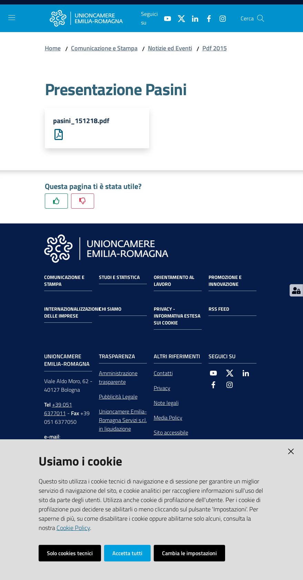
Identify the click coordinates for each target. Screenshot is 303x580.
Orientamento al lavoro (174, 281)
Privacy (162, 388)
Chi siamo (110, 309)
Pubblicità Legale (118, 397)
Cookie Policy (73, 527)
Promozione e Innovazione (225, 281)
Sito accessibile (171, 433)
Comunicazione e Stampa (104, 48)
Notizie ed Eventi (170, 48)
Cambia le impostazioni (189, 553)
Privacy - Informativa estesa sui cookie (177, 316)
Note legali (166, 403)
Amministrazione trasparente (118, 377)
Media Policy (168, 418)
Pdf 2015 (214, 48)
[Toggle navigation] (12, 17)
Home (53, 48)
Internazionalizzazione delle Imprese (72, 312)
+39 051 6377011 (58, 409)
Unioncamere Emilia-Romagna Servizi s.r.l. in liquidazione (123, 420)
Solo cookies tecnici (70, 553)
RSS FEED (219, 309)
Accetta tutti (127, 553)
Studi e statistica (119, 277)
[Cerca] (260, 18)
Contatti (163, 373)
